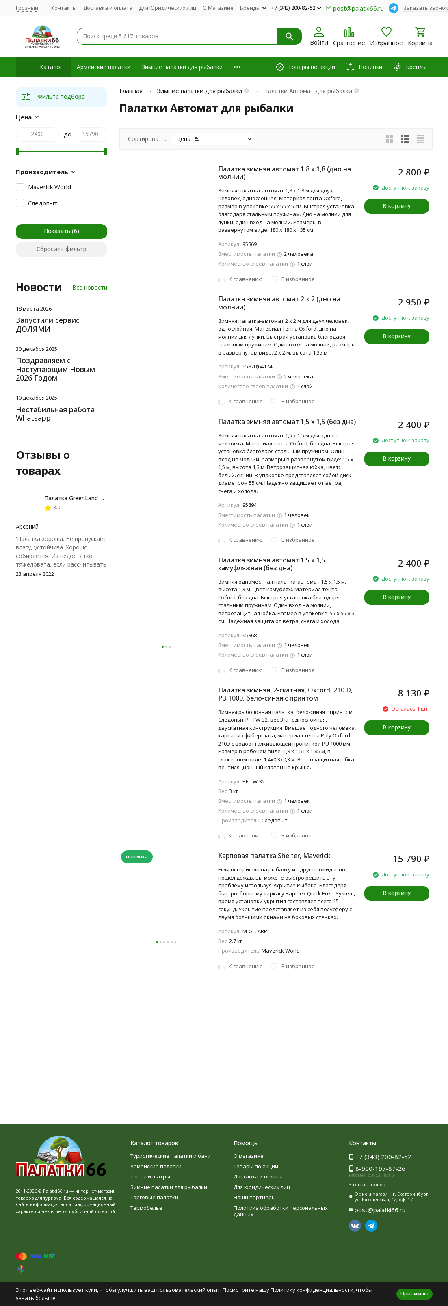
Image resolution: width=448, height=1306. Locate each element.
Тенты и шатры (150, 1176)
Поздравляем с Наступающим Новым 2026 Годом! (55, 369)
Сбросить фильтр (62, 249)
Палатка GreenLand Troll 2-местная (92, 498)
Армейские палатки (103, 67)
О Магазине (218, 7)
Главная (131, 90)
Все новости (89, 287)
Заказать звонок (425, 7)
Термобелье (146, 1207)
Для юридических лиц (262, 1187)
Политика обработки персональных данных (281, 1211)
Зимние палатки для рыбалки (182, 67)
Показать (57, 231)
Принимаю (414, 1293)
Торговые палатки (154, 1197)
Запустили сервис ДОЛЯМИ (48, 324)
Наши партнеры (255, 1197)
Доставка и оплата (107, 7)
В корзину (397, 206)
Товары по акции (256, 1166)
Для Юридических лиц (167, 7)
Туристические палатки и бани (170, 1155)
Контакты (64, 7)
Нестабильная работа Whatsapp (55, 413)
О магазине (249, 1155)
